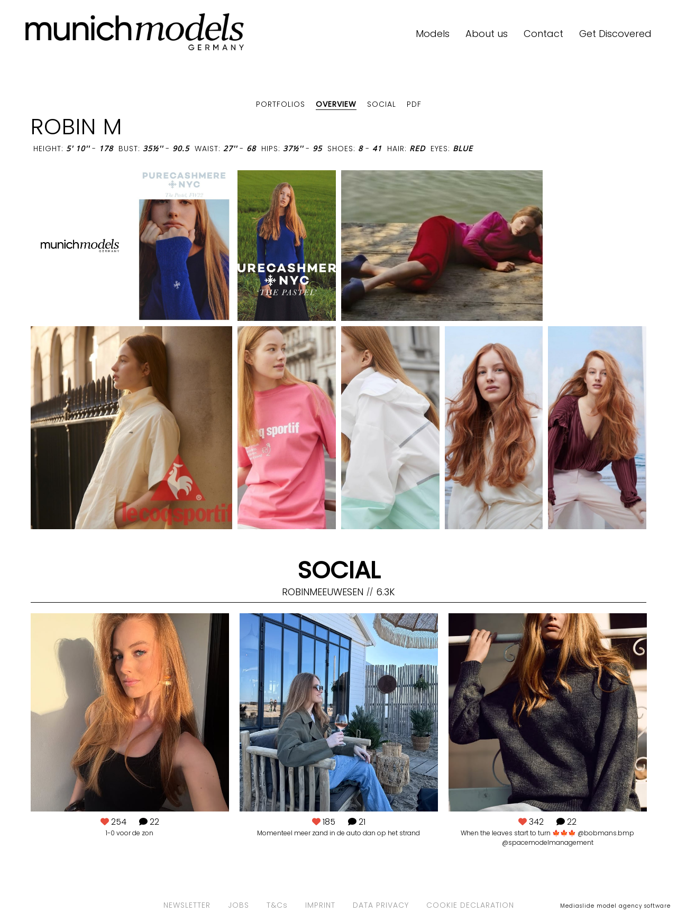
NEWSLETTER (187, 905)
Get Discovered (615, 33)
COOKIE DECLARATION (470, 905)
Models (433, 33)
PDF (414, 104)
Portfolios (280, 104)
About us (486, 33)
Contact (543, 33)
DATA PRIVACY (381, 905)
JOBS (238, 905)
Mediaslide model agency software (615, 906)
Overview (336, 104)
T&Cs (277, 905)
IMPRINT (320, 905)
